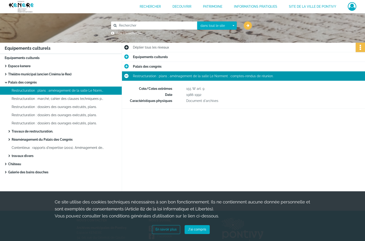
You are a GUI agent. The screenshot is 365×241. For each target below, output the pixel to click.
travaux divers (23, 156)
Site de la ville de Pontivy (312, 6)
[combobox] (217, 25)
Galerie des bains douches (28, 172)
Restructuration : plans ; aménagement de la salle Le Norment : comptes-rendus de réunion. (58, 90)
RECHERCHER (150, 6)
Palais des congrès (22, 82)
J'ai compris (197, 229)
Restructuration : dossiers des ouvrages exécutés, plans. (54, 107)
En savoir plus (166, 229)
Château (14, 164)
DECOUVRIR (181, 6)
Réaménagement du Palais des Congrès (42, 139)
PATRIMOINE (212, 6)
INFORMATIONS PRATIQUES (255, 6)
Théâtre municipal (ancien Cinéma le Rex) (39, 74)
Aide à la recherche (129, 33)
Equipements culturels (22, 58)
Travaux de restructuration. (32, 131)
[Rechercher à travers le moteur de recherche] (156, 25)
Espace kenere (19, 66)
